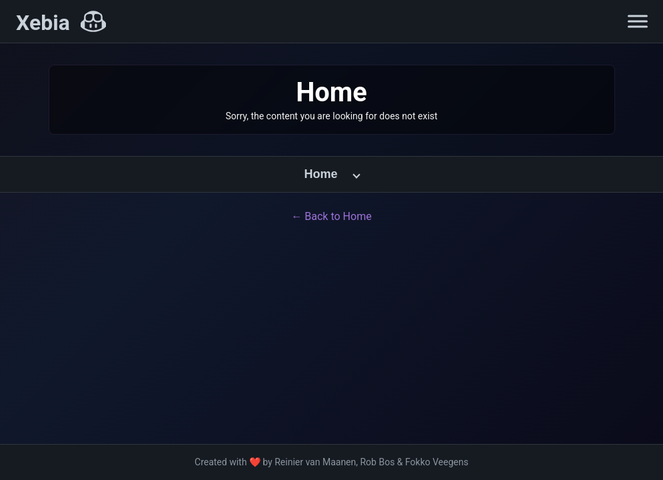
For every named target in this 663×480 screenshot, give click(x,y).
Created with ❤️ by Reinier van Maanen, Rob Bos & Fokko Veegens (331, 462)
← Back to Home (331, 216)
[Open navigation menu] (637, 21)
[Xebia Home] (61, 23)
